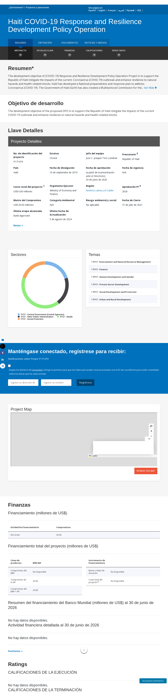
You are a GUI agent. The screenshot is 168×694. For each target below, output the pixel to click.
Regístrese (85, 382)
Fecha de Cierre (131, 200)
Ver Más (150, 88)
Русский (130, 10)
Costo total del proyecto (28, 186)
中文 (139, 10)
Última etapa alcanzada (27, 211)
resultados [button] (118, 53)
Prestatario (130, 154)
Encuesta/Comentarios (153, 680)
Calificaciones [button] (94, 53)
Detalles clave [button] (45, 53)
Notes (17, 225)
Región (90, 185)
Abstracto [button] (20, 53)
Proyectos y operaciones (37, 7)
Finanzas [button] (69, 53)
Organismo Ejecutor (61, 185)
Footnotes (14, 651)
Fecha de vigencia (132, 167)
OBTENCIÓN (45, 42)
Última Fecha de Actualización (59, 212)
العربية (121, 10)
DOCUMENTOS (69, 42)
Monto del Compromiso (27, 200)
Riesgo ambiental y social (101, 200)
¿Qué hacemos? (16, 7)
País (15, 167)
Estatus (54, 153)
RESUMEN (20, 42)
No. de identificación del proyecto (27, 155)
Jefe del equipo (95, 153)
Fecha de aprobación (98, 167)
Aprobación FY (131, 186)
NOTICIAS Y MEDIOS (95, 42)
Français (112, 10)
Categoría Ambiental (62, 200)
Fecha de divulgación (62, 167)
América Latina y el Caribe (100, 190)
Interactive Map (146, 470)
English (102, 10)
